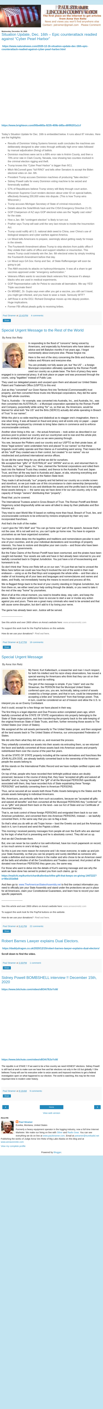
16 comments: (37, 642)
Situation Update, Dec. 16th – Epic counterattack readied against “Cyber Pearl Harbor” (49, 36)
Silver (60, 1132)
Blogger (57, 1152)
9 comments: (36, 1091)
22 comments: (37, 926)
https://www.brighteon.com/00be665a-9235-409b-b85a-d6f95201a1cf (41, 125)
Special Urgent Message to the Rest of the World (43, 330)
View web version (51, 1113)
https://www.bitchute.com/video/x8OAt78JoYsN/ (30, 989)
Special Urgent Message (22, 657)
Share (6, 320)
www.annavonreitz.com (74, 622)
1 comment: (35, 963)
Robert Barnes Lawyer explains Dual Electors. (40, 941)
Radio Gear (73, 1132)
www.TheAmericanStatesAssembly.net (40, 884)
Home (51, 1107)
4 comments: (37, 315)
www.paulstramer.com (54, 1135)
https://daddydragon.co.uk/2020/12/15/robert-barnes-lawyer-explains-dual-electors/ (50, 948)
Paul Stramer (26, 1122)
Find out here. (42, 633)
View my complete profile (13, 1146)
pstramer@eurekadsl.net (87, 1135)
